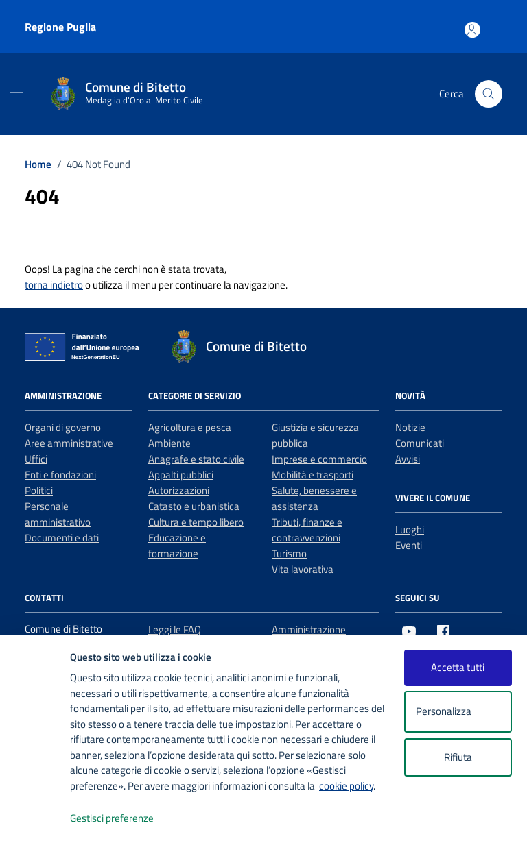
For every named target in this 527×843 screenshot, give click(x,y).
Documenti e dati (62, 538)
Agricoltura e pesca (189, 427)
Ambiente (169, 443)
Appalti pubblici (180, 474)
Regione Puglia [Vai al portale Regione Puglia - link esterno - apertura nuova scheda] (60, 27)
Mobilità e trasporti (312, 474)
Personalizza (458, 711)
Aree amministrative (69, 443)
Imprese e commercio (319, 459)
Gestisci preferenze (126, 818)
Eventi (408, 545)
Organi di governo (63, 427)
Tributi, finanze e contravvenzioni (307, 530)
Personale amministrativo (58, 514)
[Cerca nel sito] (488, 94)
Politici (39, 490)
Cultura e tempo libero (196, 522)
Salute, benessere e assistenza (314, 498)
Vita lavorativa (302, 569)
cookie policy (346, 786)
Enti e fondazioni (60, 474)
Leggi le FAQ (174, 629)
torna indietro (54, 285)
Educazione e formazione (177, 545)
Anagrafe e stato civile (196, 459)
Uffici (36, 459)
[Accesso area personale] (494, 23)
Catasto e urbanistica (193, 506)
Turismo (289, 553)
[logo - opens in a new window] (35, 818)
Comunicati (419, 443)
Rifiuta (458, 757)
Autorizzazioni (178, 490)
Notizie (410, 427)
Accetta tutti (457, 667)
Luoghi (409, 529)
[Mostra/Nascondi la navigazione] (16, 92)
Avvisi (407, 459)
